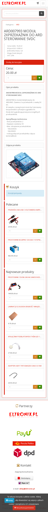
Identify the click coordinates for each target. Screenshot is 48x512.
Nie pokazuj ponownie (24, 509)
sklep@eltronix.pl (27, 489)
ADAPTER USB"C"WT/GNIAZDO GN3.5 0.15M (24, 366)
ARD (17, 24)
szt (34, 78)
